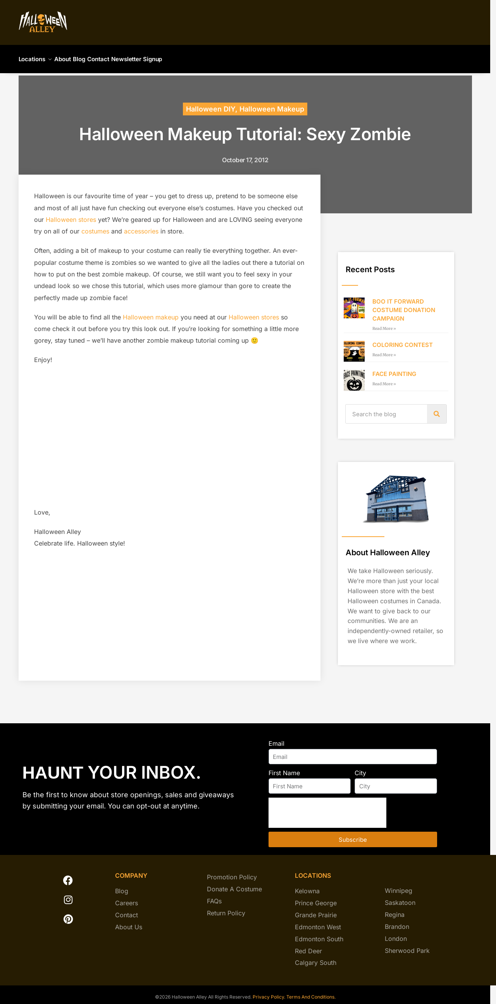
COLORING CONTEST (402, 340)
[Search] (436, 409)
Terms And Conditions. (311, 992)
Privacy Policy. (268, 992)
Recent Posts (370, 264)
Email (276, 739)
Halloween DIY (210, 104)
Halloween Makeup (271, 104)
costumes (95, 226)
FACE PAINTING (394, 369)
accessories (141, 226)
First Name (284, 768)
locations (313, 871)
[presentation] (327, 808)
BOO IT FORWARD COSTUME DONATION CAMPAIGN (403, 305)
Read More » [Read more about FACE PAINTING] (384, 379)
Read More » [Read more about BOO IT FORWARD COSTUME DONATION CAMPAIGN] (384, 323)
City (360, 768)
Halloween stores (71, 215)
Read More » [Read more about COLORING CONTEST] (384, 350)
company (131, 871)
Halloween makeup (151, 312)
